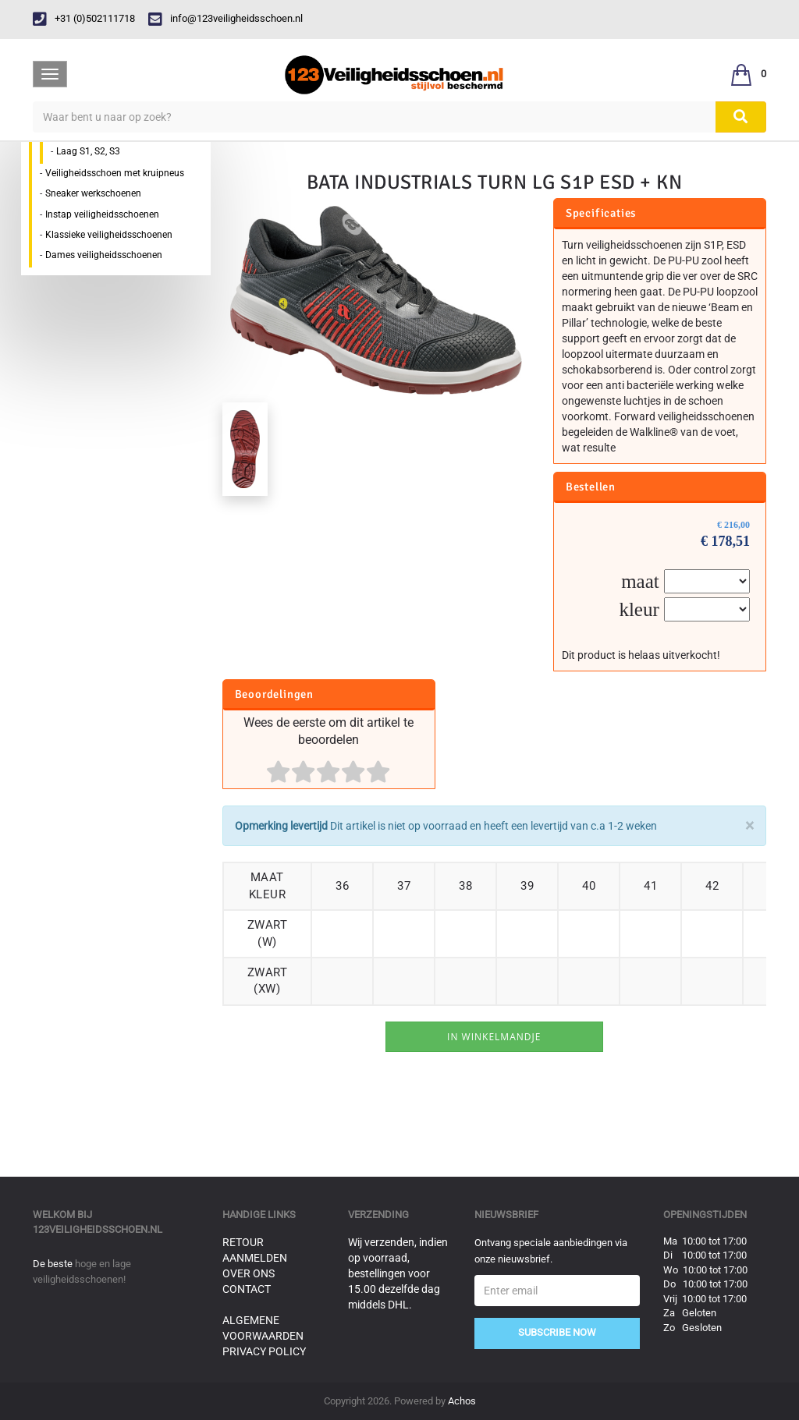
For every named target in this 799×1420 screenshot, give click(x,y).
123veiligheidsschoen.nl (97, 1229)
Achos (462, 1401)
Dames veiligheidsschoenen (103, 255)
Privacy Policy (264, 1351)
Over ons (248, 1273)
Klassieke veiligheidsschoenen (108, 234)
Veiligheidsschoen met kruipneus (114, 173)
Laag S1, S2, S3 (88, 151)
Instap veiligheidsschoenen (102, 214)
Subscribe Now (557, 1332)
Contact (246, 1289)
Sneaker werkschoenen (93, 193)
